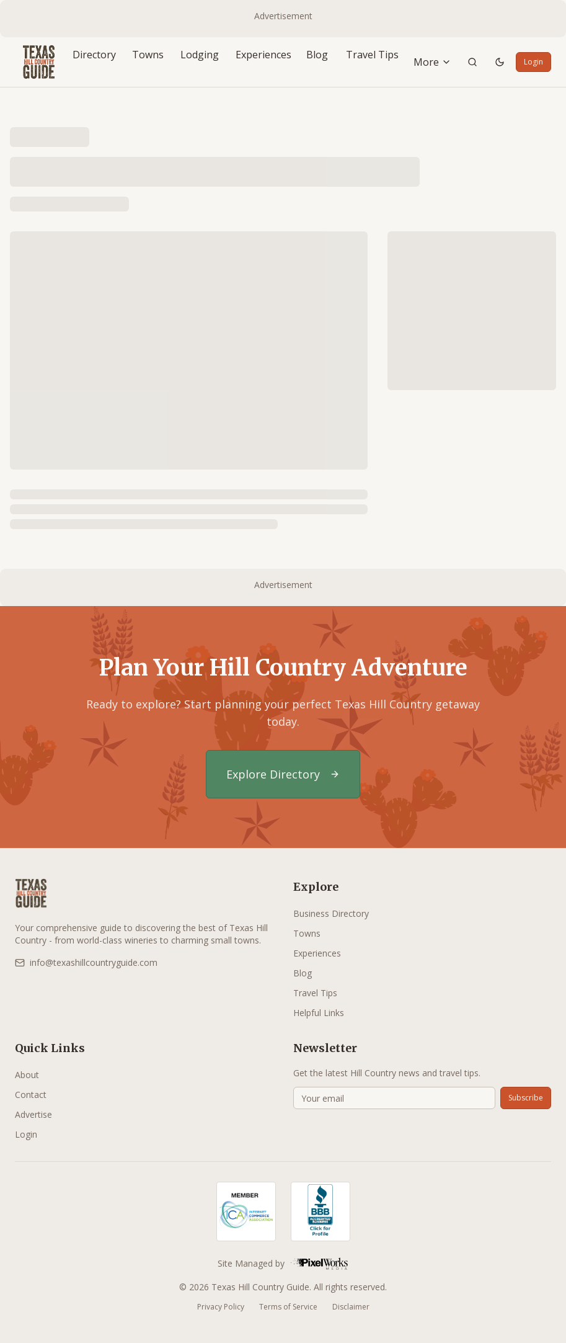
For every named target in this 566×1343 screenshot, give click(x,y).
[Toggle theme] (500, 62)
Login (533, 61)
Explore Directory (283, 774)
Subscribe (525, 1097)
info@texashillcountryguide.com (86, 962)
